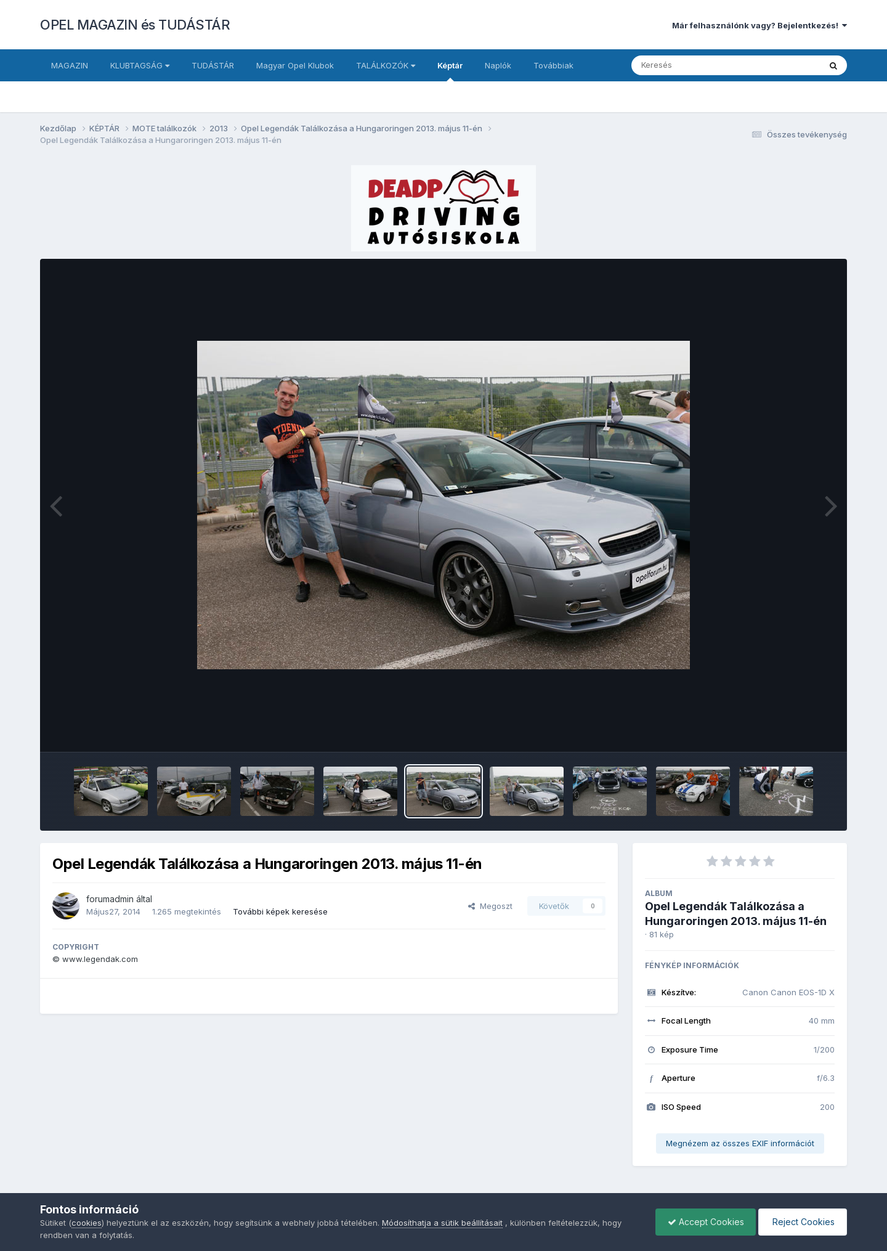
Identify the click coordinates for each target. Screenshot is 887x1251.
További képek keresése (280, 911)
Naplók (498, 65)
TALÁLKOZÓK (385, 65)
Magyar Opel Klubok (295, 65)
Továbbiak (553, 65)
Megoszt (490, 906)
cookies (86, 1223)
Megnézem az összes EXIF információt (740, 1143)
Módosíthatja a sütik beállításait (442, 1223)
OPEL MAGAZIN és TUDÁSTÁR (135, 25)
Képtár (450, 70)
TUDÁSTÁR (213, 65)
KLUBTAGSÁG (139, 65)
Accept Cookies (703, 1221)
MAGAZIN (69, 65)
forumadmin (110, 899)
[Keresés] (692, 65)
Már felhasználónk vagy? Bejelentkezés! (759, 25)
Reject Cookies (801, 1221)
